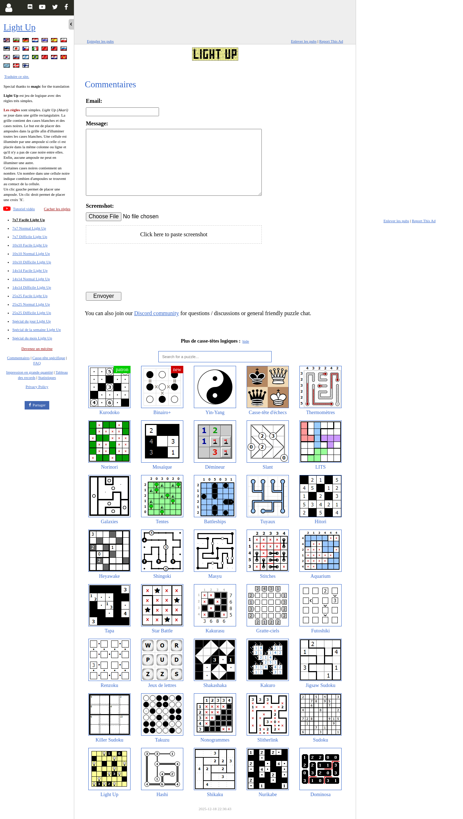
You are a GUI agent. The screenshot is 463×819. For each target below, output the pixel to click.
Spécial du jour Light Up (31, 321)
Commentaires (18, 358)
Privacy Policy (37, 387)
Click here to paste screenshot (173, 234)
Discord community (156, 313)
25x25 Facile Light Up (29, 296)
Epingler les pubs (100, 41)
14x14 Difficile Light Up (31, 287)
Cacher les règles (57, 209)
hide (245, 341)
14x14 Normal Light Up (31, 279)
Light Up (20, 27)
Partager (39, 405)
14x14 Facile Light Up (29, 270)
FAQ (36, 363)
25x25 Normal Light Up (31, 304)
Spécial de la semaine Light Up (36, 329)
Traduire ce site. (16, 76)
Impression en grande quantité (29, 372)
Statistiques (47, 377)
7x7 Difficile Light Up (29, 237)
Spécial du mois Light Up (32, 338)
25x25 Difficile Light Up (31, 313)
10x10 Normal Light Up (31, 253)
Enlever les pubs (304, 41)
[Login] (8, 7)
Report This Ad (331, 41)
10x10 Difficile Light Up (31, 262)
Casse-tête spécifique (48, 358)
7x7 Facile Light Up (28, 220)
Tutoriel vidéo (24, 209)
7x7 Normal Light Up (29, 228)
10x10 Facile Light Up (29, 245)
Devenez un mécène (37, 348)
